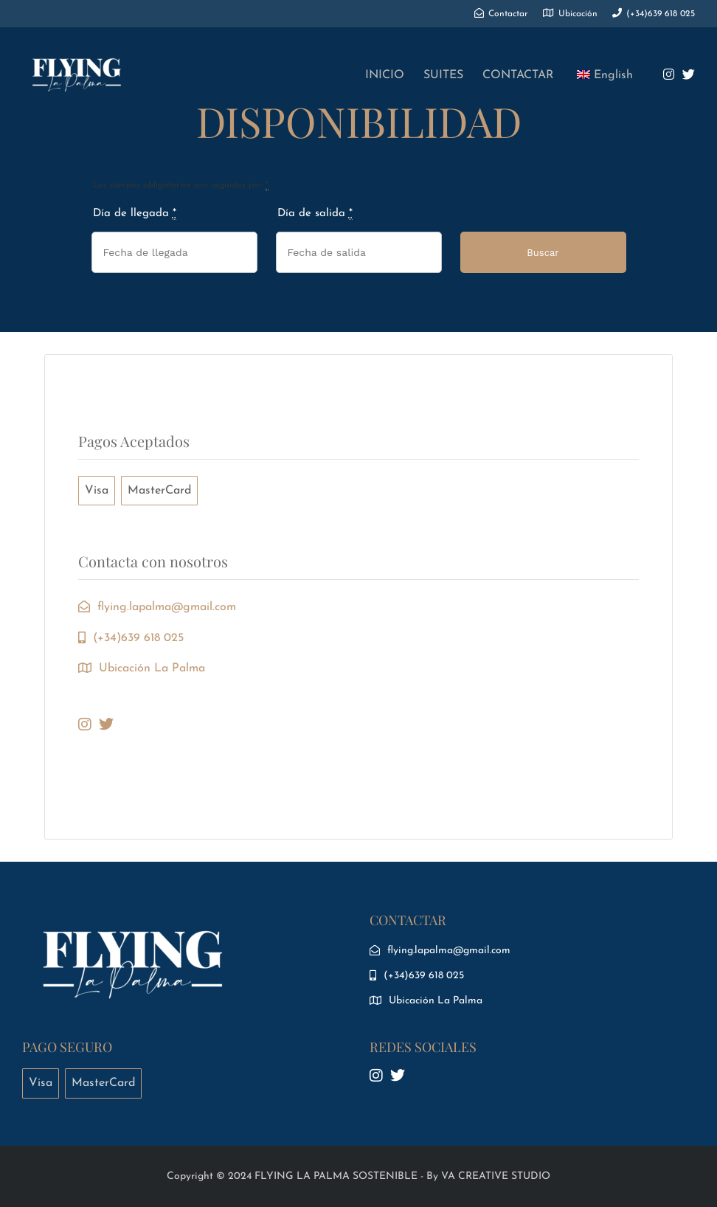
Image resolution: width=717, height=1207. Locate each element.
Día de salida (315, 214)
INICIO (384, 75)
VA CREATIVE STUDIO (495, 1176)
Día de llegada (134, 214)
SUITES (443, 75)
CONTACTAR (518, 75)
